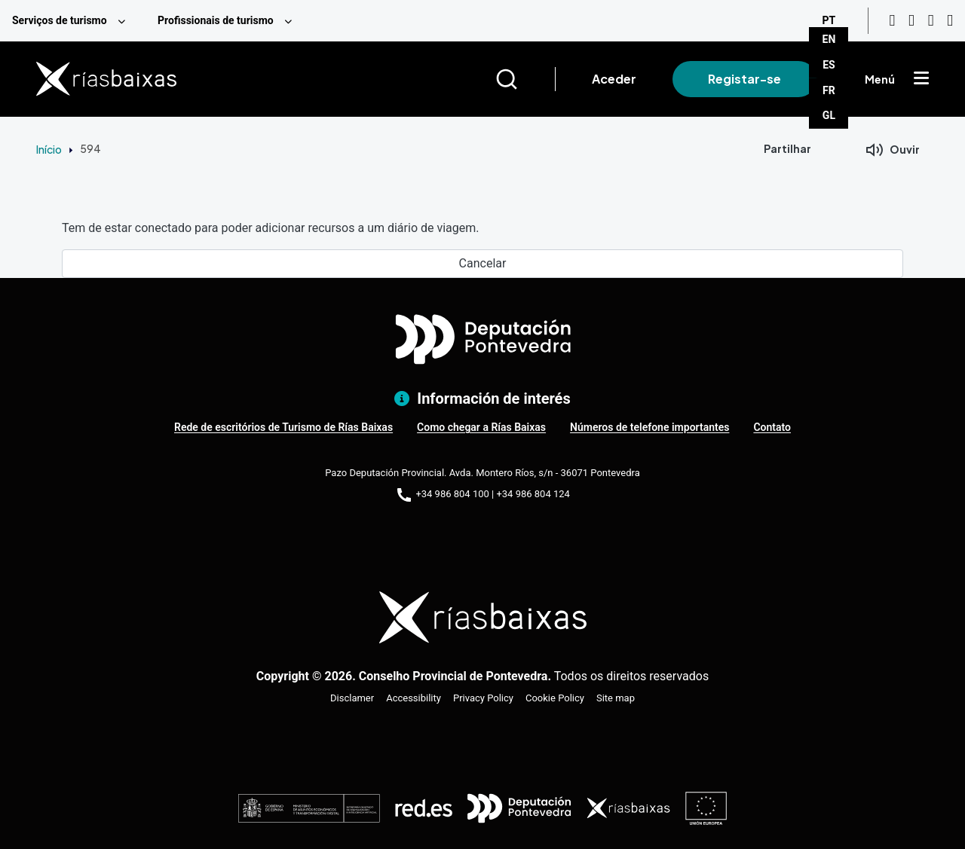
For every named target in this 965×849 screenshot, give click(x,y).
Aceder (614, 79)
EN (829, 39)
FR (829, 90)
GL (829, 115)
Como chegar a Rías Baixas (481, 427)
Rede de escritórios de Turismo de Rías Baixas (283, 427)
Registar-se (744, 79)
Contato (772, 427)
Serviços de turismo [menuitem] (59, 20)
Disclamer (352, 698)
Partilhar (787, 148)
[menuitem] (73, 21)
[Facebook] (931, 21)
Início (49, 149)
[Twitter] (950, 21)
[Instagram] (911, 21)
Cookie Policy (554, 698)
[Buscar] (525, 79)
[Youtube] (892, 21)
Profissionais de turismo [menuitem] (216, 20)
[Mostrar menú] (921, 79)
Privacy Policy (483, 698)
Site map (615, 698)
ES (829, 65)
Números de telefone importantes (649, 427)
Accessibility (413, 698)
